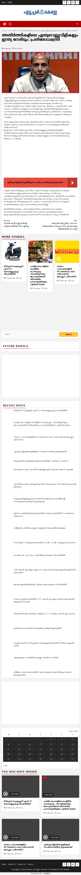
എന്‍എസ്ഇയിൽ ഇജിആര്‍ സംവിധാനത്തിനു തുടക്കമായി (58, 846)
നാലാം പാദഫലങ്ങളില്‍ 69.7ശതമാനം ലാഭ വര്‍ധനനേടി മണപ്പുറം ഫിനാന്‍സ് (66, 271)
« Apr (5, 766)
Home (4, 864)
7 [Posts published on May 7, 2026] (40, 744)
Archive (30, 864)
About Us (11, 864)
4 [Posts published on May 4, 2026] (8, 744)
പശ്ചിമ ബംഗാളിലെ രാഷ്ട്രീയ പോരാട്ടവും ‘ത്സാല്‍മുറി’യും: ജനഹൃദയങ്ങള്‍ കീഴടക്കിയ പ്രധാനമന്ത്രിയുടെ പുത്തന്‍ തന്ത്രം (39, 275)
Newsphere (54, 869)
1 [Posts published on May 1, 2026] (51, 739)
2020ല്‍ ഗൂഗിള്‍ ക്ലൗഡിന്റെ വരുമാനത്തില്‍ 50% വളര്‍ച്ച (22, 223)
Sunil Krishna (18, 49)
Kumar (20, 278)
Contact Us (21, 864)
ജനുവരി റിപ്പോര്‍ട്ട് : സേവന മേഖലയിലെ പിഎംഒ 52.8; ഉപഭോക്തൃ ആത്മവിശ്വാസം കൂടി (59, 224)
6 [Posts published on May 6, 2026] (29, 744)
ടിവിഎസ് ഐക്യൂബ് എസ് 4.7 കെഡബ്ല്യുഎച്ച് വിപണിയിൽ (13, 270)
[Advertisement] (40, 159)
